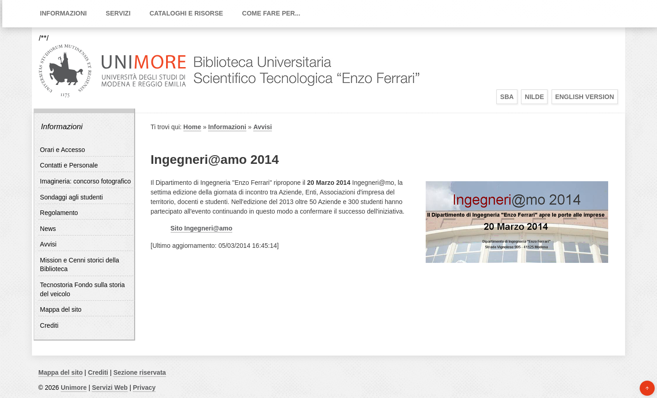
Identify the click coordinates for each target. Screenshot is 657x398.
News (48, 228)
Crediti (49, 325)
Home (192, 127)
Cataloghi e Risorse (186, 13)
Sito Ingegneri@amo (202, 228)
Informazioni (63, 13)
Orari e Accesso (62, 149)
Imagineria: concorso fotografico (85, 181)
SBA (507, 96)
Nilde (534, 96)
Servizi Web (109, 387)
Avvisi (48, 244)
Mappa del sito (61, 309)
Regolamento (59, 212)
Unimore (74, 387)
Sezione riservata (139, 372)
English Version (584, 96)
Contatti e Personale (69, 165)
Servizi (118, 13)
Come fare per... (271, 13)
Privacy (144, 387)
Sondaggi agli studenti (71, 197)
